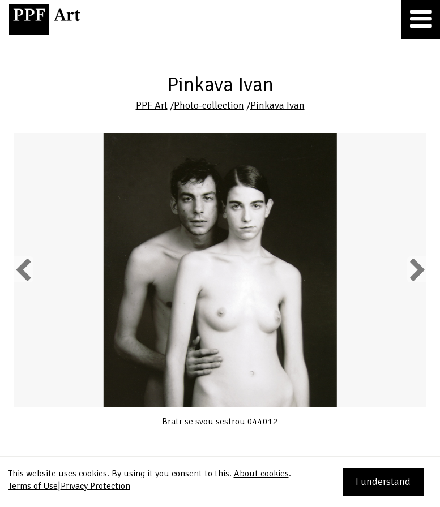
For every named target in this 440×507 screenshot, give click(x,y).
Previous (23, 269)
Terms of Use (33, 486)
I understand (383, 481)
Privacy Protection (95, 486)
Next (416, 269)
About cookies (261, 473)
